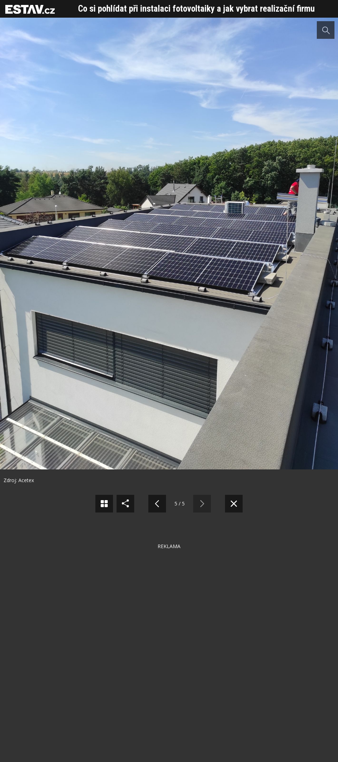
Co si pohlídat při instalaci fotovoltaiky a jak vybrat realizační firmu (196, 9)
